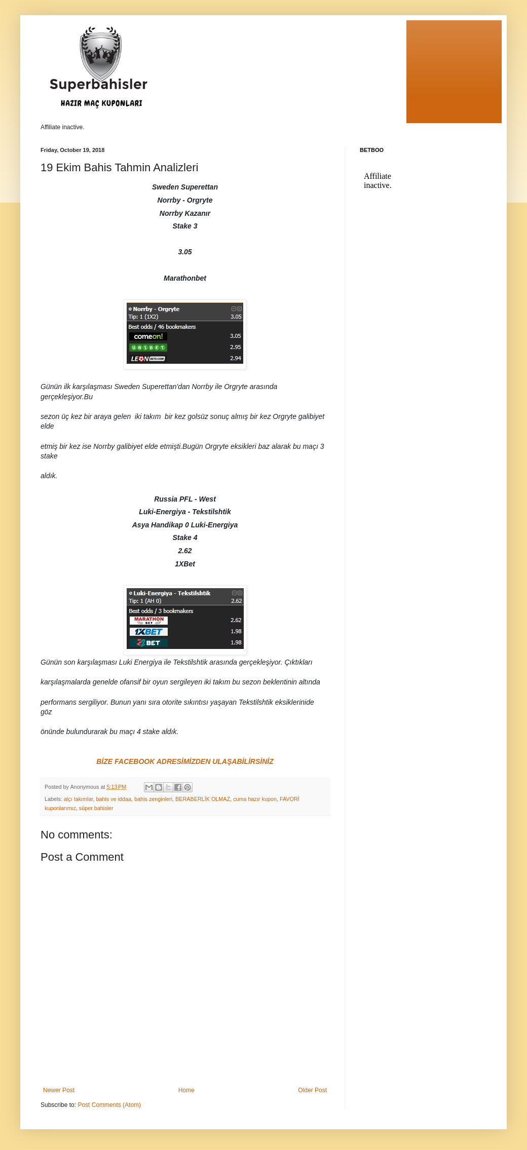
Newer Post (58, 1090)
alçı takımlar (78, 799)
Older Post (312, 1090)
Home (186, 1090)
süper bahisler (96, 808)
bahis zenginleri (153, 799)
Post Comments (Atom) (109, 1104)
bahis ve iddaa (113, 799)
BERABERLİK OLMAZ (202, 799)
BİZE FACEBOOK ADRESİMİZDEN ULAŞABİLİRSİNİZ (185, 761)
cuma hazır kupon (255, 799)
